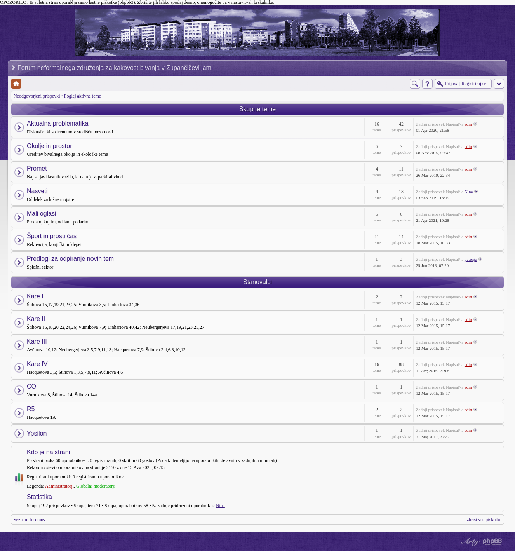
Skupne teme (257, 109)
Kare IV (37, 364)
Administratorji (59, 486)
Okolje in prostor (49, 146)
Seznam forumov (29, 519)
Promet (37, 168)
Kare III (37, 341)
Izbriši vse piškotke (483, 519)
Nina (469, 191)
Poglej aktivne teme (82, 96)
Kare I (35, 296)
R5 (31, 409)
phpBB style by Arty (469, 541)
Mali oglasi (41, 213)
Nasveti (37, 191)
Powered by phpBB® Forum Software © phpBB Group (492, 541)
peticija (471, 259)
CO (31, 386)
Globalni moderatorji (95, 486)
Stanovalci (257, 282)
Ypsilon (37, 433)
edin (468, 124)
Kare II (36, 319)
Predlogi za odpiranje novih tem (70, 258)
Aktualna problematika (57, 123)
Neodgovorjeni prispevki (37, 96)
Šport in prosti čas (52, 236)
